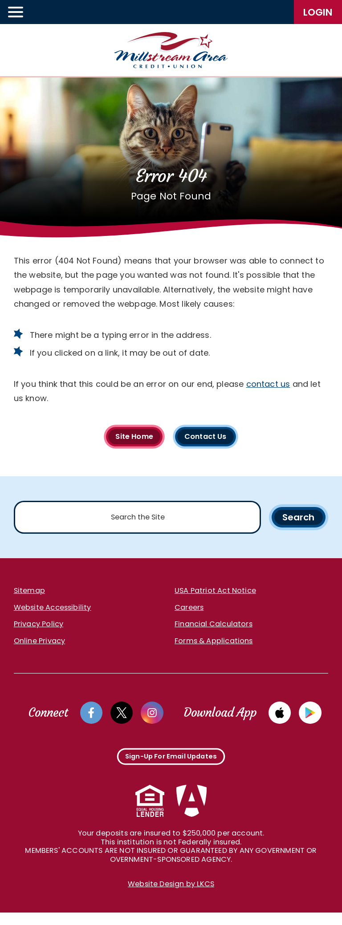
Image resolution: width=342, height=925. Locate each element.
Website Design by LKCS (171, 897)
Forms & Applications (214, 646)
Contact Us (209, 437)
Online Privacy (39, 646)
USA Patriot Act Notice (215, 595)
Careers (189, 612)
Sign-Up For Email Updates (171, 766)
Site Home (130, 437)
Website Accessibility (52, 612)
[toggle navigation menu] (16, 12)
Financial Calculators (213, 629)
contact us (268, 383)
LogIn (318, 12)
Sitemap (29, 595)
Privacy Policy (39, 629)
